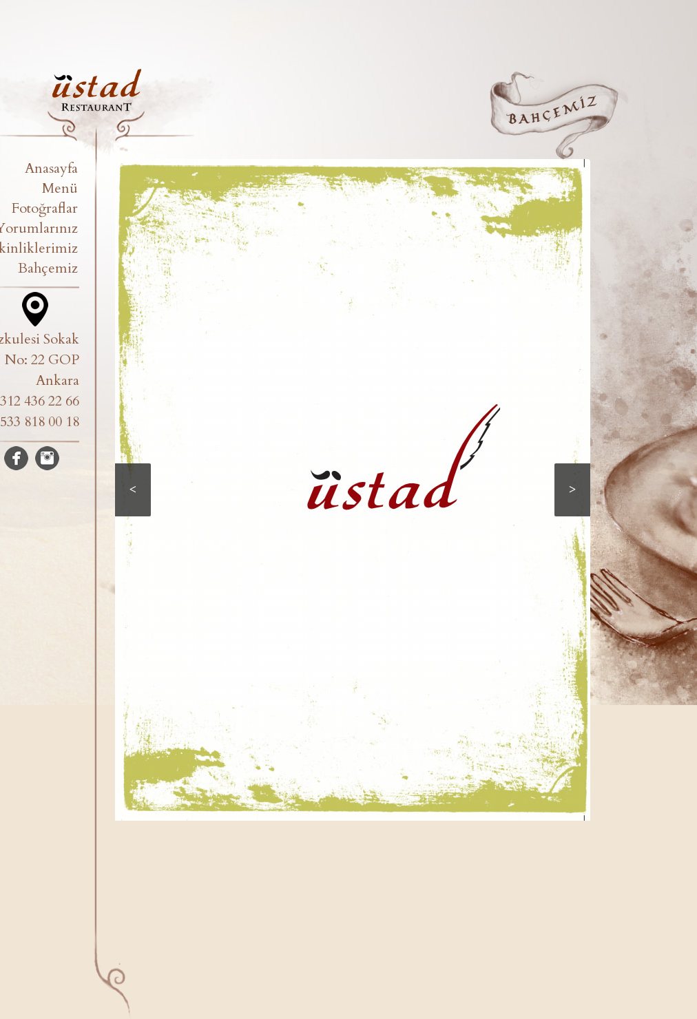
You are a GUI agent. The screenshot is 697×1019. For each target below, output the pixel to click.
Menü (60, 188)
